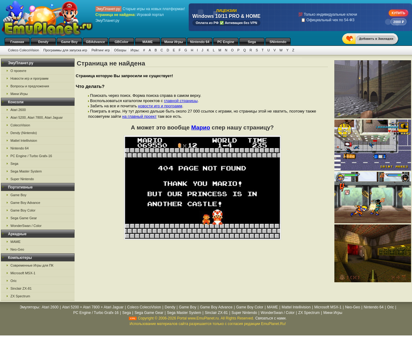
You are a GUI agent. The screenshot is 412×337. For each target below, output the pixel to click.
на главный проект (139, 116)
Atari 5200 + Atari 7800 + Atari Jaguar (93, 307)
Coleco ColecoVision (23, 50)
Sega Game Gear (23, 218)
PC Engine (225, 42)
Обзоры (120, 50)
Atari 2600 (18, 110)
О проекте (18, 71)
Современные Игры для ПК (31, 265)
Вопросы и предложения (29, 86)
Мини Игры (173, 42)
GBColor (121, 42)
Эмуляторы (29, 307)
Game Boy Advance (25, 202)
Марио (200, 127)
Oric (13, 281)
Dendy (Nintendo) (23, 133)
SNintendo (278, 42)
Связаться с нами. (271, 318)
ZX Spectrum (20, 296)
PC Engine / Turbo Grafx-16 (31, 156)
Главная (17, 42)
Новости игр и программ (29, 78)
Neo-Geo (17, 249)
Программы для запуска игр (65, 50)
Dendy (43, 42)
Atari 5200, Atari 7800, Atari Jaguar (36, 117)
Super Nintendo (22, 179)
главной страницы (181, 100)
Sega (252, 42)
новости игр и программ (160, 106)
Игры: (135, 50)
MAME (147, 42)
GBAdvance (95, 42)
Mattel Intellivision (23, 140)
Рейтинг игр (100, 50)
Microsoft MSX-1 (22, 273)
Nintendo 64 (200, 42)
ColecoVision (20, 125)
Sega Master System (26, 171)
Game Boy (69, 42)
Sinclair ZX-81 (21, 288)
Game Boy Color (22, 210)
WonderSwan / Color (25, 226)
